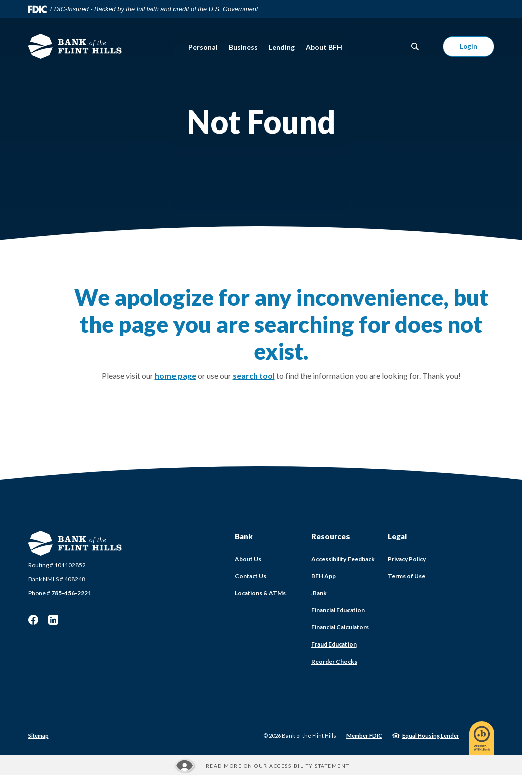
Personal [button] (203, 47)
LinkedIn (53, 620)
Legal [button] (397, 536)
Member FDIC (364, 735)
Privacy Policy (407, 559)
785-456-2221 (71, 593)
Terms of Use (406, 576)
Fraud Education (334, 644)
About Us (248, 559)
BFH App (323, 576)
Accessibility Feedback (343, 559)
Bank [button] (244, 536)
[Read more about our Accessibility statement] (261, 765)
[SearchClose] (415, 46)
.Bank (319, 593)
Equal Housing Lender (430, 735)
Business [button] (243, 47)
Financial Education (338, 610)
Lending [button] (282, 47)
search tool (254, 375)
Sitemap (38, 735)
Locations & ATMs (260, 593)
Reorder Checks (334, 661)
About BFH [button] (324, 47)
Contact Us (250, 576)
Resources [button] (330, 536)
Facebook (33, 620)
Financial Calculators (340, 627)
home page (175, 375)
